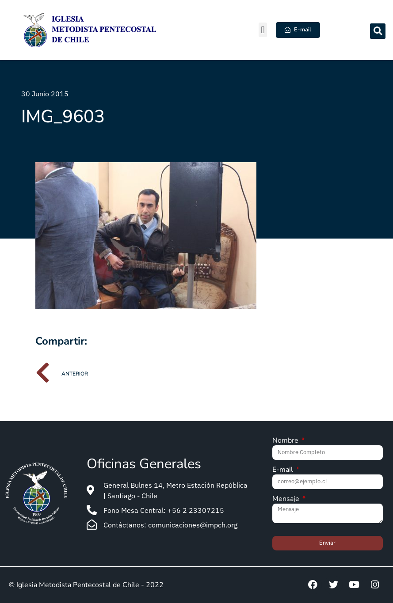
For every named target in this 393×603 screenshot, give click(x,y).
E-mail (283, 470)
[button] (263, 30)
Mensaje (286, 499)
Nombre (286, 441)
